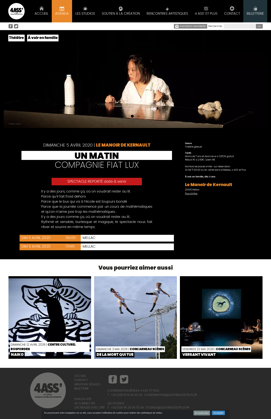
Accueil (80, 376)
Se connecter (84, 403)
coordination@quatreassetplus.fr (170, 395)
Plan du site (82, 399)
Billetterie (81, 388)
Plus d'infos (191, 193)
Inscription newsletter (190, 26)
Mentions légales (87, 384)
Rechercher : (215, 26)
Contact (81, 380)
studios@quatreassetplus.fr (167, 407)
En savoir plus (202, 412)
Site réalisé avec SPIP (89, 407)
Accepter (218, 412)
